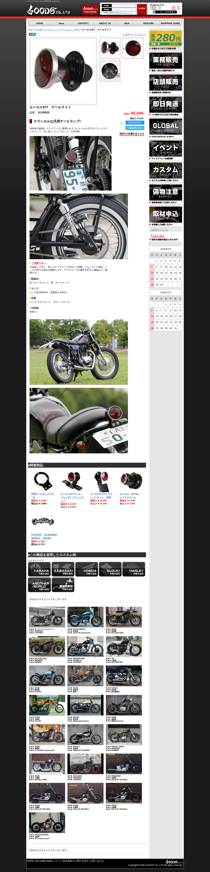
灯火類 (38, 29)
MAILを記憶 (107, 13)
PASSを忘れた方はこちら (123, 13)
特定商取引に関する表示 (75, 861)
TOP (30, 29)
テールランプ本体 (70, 29)
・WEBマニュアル (158, 230)
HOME (30, 861)
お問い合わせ (97, 861)
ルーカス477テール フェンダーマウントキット (72, 497)
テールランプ (51, 29)
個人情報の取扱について (48, 861)
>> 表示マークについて (134, 34)
